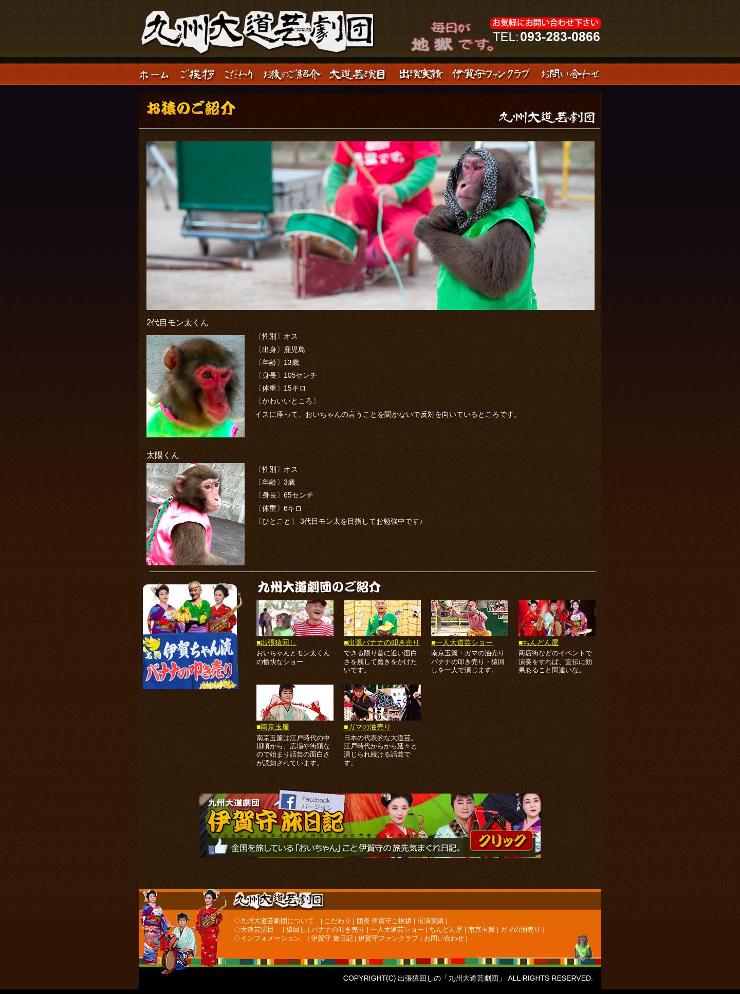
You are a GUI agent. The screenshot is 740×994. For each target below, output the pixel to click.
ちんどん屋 (445, 929)
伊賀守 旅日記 (332, 938)
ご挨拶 (197, 74)
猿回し (296, 929)
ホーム (157, 74)
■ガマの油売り (367, 727)
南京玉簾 (481, 929)
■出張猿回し (276, 642)
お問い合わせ (572, 74)
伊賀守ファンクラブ (493, 74)
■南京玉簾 (272, 727)
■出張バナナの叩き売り (382, 642)
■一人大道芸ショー (462, 642)
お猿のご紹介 (292, 74)
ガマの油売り (521, 929)
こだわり (238, 74)
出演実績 (421, 74)
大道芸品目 (360, 74)
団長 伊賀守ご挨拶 (384, 921)
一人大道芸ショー (397, 929)
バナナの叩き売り (338, 929)
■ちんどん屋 (539, 642)
